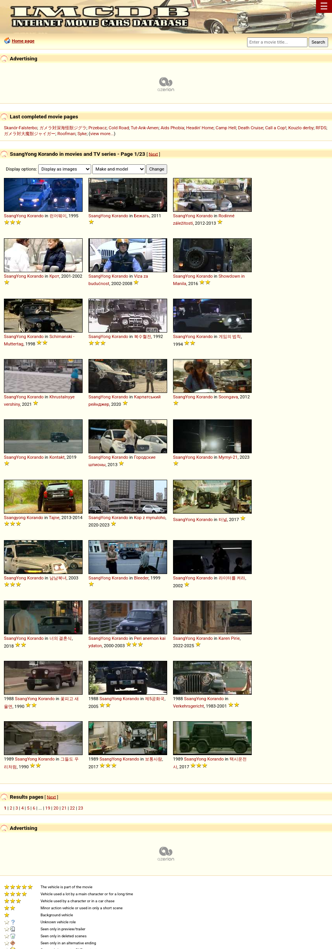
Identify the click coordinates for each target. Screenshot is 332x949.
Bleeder (141, 578)
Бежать (142, 215)
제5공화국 (154, 698)
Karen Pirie (229, 638)
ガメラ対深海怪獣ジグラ (63, 127)
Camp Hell (225, 127)
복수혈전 (142, 336)
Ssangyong (15, 517)
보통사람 (153, 759)
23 (80, 808)
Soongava (228, 397)
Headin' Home (200, 127)
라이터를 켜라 (232, 578)
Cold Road (119, 127)
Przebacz (97, 127)
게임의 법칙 (230, 336)
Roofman (66, 133)
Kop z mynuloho (150, 517)
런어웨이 (58, 215)
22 (72, 808)
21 (64, 808)
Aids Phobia (172, 127)
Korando (35, 215)
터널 (223, 519)
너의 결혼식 (60, 638)
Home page (23, 41)
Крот (54, 276)
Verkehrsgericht (188, 706)
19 (47, 808)
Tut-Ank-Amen (145, 127)
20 (55, 808)
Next (153, 154)
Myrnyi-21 (228, 457)
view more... (102, 133)
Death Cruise (250, 127)
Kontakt (57, 457)
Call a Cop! (275, 127)
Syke (82, 133)
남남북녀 (58, 578)
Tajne (54, 517)
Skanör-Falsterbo (20, 127)
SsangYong (15, 215)
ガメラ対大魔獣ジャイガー (29, 133)
